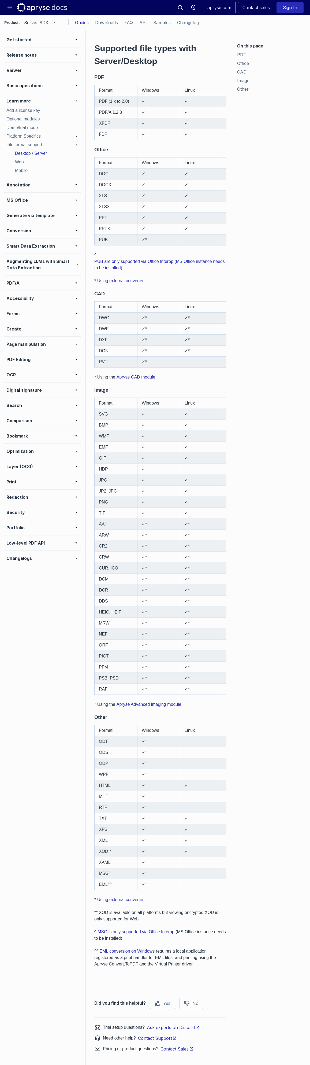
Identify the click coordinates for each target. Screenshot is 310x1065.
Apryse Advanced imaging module (149, 704)
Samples (162, 22)
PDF (241, 54)
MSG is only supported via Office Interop (136, 932)
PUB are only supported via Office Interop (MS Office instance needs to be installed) (159, 264)
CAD (241, 72)
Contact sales (256, 7)
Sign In (290, 7)
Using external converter (120, 280)
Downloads (106, 22)
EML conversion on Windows (127, 951)
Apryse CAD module (136, 377)
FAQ (128, 22)
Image (243, 80)
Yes (162, 1003)
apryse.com (219, 7)
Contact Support (157, 1038)
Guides (82, 22)
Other (243, 89)
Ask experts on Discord (173, 1027)
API (143, 22)
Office (243, 63)
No (191, 1003)
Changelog (188, 22)
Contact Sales (176, 1049)
